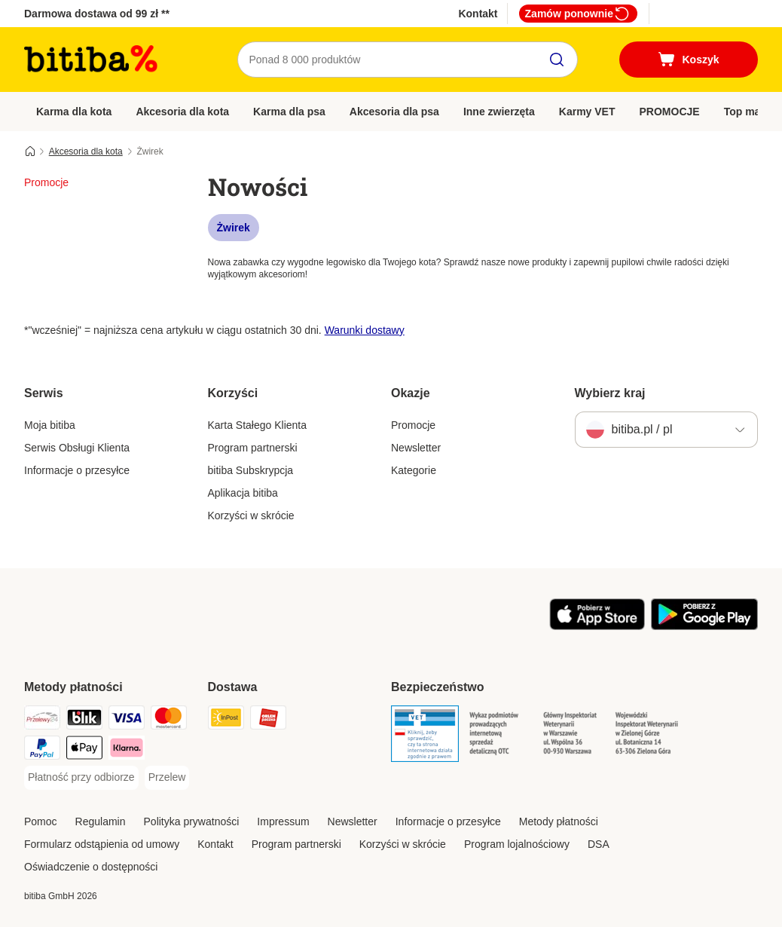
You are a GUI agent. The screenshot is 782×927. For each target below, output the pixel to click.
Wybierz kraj (610, 393)
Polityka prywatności (192, 821)
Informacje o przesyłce (77, 470)
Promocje (413, 425)
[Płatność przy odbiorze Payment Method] (81, 777)
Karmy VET (587, 112)
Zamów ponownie (578, 14)
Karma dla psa (289, 112)
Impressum (283, 821)
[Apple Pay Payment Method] (84, 750)
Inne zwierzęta (499, 112)
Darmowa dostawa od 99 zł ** (97, 14)
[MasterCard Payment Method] (169, 720)
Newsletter (416, 448)
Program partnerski (253, 448)
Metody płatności (558, 821)
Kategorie (413, 470)
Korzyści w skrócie (251, 515)
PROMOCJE (670, 112)
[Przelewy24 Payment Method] (42, 720)
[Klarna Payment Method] (126, 750)
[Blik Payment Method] (84, 720)
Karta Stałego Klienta (257, 425)
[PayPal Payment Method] (42, 750)
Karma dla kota (73, 112)
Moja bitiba (49, 425)
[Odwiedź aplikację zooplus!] (597, 626)
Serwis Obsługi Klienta (77, 448)
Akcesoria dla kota (182, 112)
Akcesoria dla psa (394, 112)
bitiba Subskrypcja (251, 470)
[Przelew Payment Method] (167, 777)
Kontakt (477, 14)
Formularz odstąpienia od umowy (101, 844)
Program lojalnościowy (517, 844)
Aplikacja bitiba (243, 493)
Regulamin (100, 821)
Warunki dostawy (365, 330)
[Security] (425, 736)
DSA (598, 844)
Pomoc (40, 821)
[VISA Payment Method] (126, 720)
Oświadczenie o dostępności (90, 867)
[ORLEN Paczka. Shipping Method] (268, 720)
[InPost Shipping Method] (226, 720)
